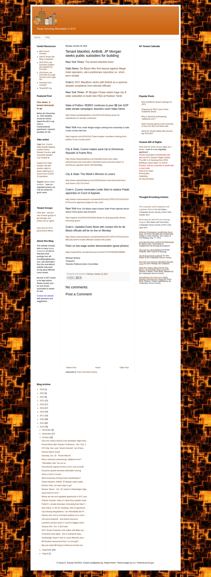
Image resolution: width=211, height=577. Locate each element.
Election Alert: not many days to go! (57, 485)
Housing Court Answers (45, 83)
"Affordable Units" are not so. (54, 463)
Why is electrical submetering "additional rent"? (154, 117)
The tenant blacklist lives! (99, 62)
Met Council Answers (44, 52)
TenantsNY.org (45, 88)
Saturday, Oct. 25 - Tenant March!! (56, 456)
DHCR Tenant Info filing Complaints (47, 58)
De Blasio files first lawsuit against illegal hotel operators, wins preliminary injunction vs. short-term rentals (96, 72)
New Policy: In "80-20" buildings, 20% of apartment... (64, 508)
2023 (42, 393)
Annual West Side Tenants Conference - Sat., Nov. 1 (64, 444)
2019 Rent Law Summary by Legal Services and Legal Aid (47, 76)
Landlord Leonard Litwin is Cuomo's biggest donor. (63, 523)
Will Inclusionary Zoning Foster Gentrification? (61, 478)
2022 (42, 397)
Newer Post (71, 367)
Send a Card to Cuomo (51, 474)
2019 (42, 408)
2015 (42, 423)
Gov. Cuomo (47, 144)
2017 (42, 415)
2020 (42, 404)
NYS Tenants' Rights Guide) (158, 157)
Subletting (143, 176)
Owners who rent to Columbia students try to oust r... (64, 515)
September (47, 550)
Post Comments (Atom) (87, 372)
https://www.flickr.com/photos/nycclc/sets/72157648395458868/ (95, 252)
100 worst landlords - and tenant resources (60, 519)
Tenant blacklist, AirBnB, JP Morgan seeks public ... (63, 482)
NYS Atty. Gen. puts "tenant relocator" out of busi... (63, 448)
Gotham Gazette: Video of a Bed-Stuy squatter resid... (64, 500)
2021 (42, 400)
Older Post (124, 367)
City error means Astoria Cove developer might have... (65, 441)
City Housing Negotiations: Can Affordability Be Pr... (63, 511)
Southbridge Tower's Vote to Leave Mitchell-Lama (63, 538)
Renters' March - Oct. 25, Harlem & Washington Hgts (64, 489)
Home (37, 37)
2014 (42, 427)
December (46, 430)
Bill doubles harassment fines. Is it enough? (60, 541)
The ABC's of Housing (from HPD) (153, 160)
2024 (42, 389)
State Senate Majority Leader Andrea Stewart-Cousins (46, 150)
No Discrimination (146, 179)
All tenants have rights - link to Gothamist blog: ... (62, 534)
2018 (42, 412)
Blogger (150, 563)
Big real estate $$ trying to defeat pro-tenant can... (63, 545)
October (45, 437)
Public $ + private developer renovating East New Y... (64, 504)
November (46, 434)
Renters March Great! (51, 452)
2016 (42, 419)
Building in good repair (148, 163)
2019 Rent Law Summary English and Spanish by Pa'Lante (46, 65)
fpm (134, 563)
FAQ (47, 37)
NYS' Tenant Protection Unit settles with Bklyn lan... (63, 530)
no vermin (163, 163)
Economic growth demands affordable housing (61, 471)
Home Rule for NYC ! (51, 493)
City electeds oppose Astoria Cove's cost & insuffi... (63, 467)
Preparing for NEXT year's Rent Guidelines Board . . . (155, 110)
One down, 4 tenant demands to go (45, 105)
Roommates (144, 173)
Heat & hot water (146, 171)
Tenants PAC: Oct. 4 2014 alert (55, 526)
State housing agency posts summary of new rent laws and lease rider (157, 125)
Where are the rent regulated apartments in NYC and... (65, 497)
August (45, 553)
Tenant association (147, 155)
